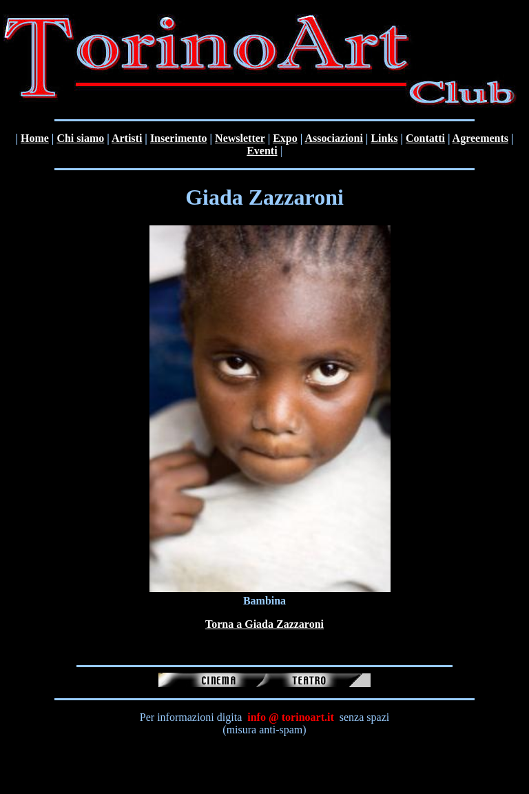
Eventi (262, 150)
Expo (285, 138)
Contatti (425, 138)
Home (35, 138)
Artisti (127, 138)
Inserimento (178, 138)
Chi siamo (80, 138)
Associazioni (333, 138)
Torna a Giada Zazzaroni (264, 624)
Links (384, 138)
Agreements (480, 138)
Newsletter (240, 138)
